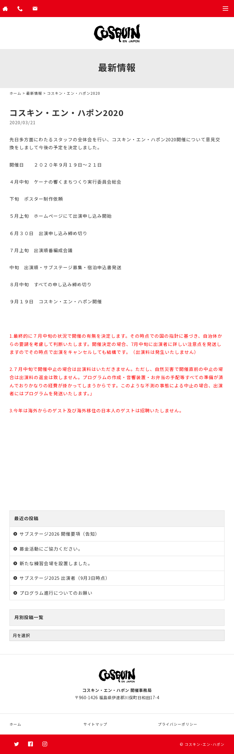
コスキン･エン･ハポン (205, 744)
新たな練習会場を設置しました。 (56, 563)
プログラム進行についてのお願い (56, 593)
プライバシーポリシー (177, 724)
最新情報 (34, 93)
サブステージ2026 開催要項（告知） (60, 533)
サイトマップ (95, 724)
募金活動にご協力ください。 (51, 548)
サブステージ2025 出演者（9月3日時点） (65, 578)
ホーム (15, 93)
